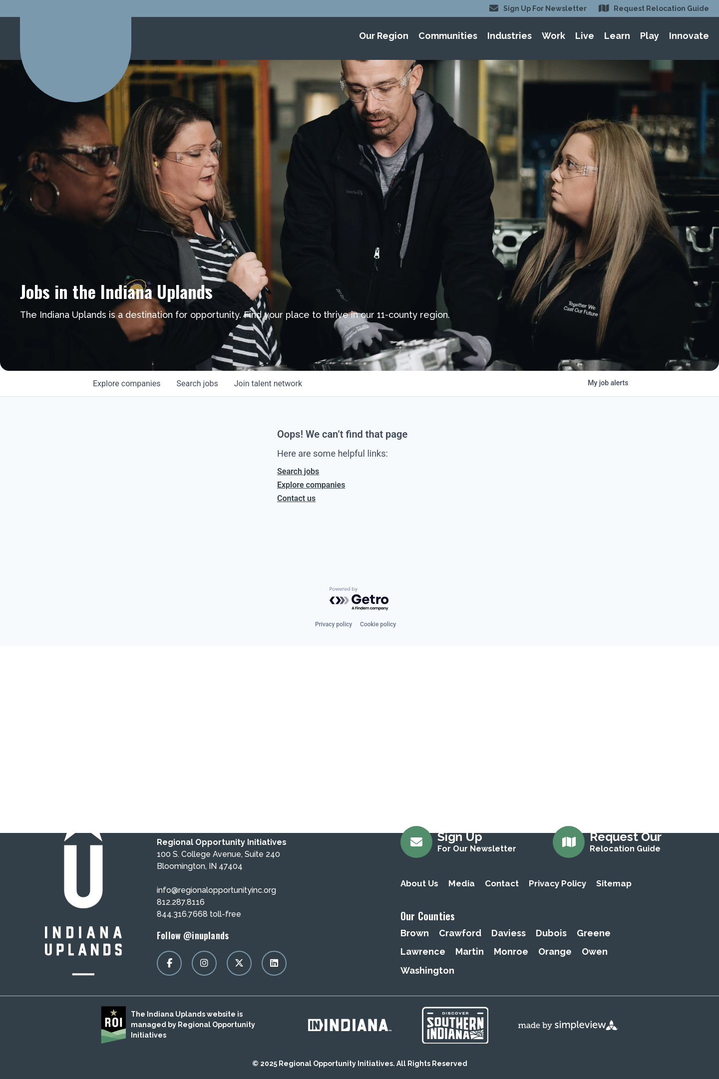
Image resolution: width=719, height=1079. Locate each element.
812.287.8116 (181, 902)
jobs (197, 383)
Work (553, 35)
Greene (594, 933)
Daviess (508, 933)
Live (584, 35)
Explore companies (311, 485)
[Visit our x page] (239, 963)
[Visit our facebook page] (169, 963)
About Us (419, 883)
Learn (617, 35)
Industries (509, 35)
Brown (414, 933)
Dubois (551, 933)
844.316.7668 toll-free (199, 914)
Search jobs (298, 471)
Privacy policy (333, 624)
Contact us (296, 498)
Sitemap (614, 883)
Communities (447, 35)
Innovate (689, 35)
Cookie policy (378, 624)
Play (649, 35)
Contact (502, 883)
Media (461, 883)
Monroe (511, 951)
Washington (427, 970)
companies (126, 383)
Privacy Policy (557, 883)
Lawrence (422, 951)
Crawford (460, 933)
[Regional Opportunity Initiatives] (75, 36)
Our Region (383, 35)
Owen (595, 951)
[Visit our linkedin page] (274, 963)
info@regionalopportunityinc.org (216, 890)
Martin (469, 951)
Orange (555, 951)
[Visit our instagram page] (204, 963)
